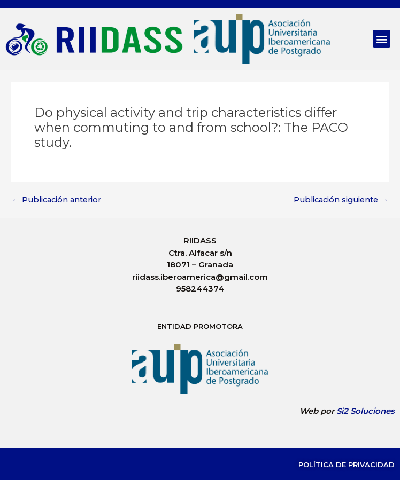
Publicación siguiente (341, 200)
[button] (381, 39)
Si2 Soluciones (365, 411)
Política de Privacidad (346, 464)
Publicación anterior (56, 200)
